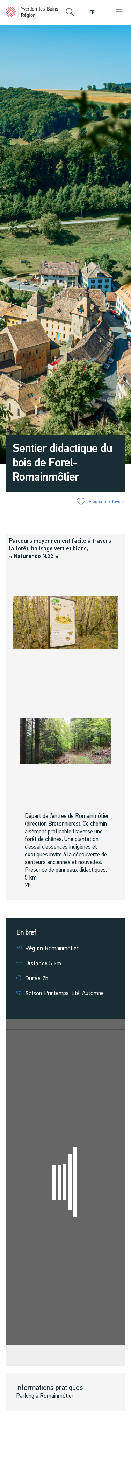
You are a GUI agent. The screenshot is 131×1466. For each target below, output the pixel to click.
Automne (93, 993)
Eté (75, 993)
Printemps (56, 993)
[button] (70, 13)
